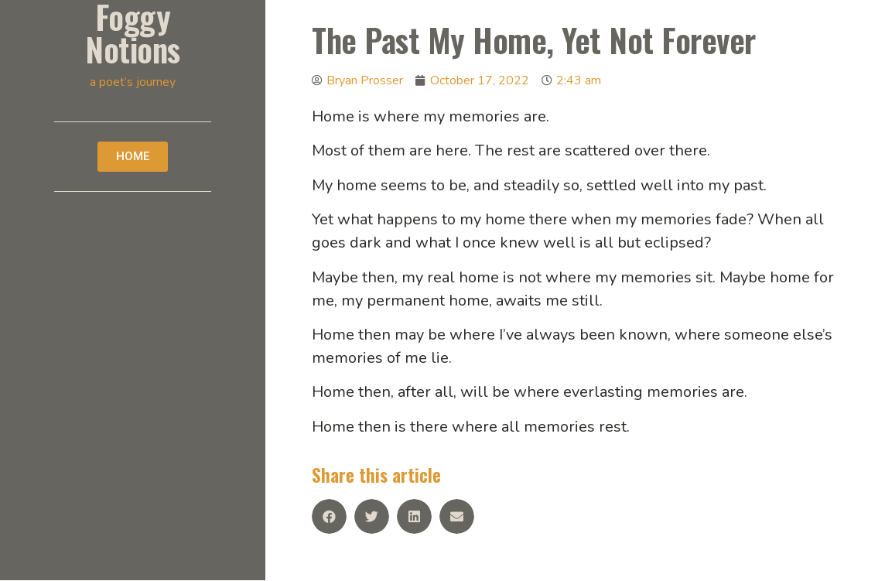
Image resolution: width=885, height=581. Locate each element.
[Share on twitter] (371, 516)
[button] (132, 157)
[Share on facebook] (329, 516)
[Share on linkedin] (414, 516)
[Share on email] (456, 516)
